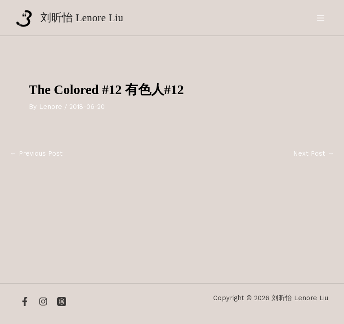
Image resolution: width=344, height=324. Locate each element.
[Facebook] (25, 301)
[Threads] (62, 301)
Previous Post (36, 153)
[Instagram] (43, 301)
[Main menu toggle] (321, 18)
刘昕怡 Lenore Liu (81, 17)
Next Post (313, 153)
